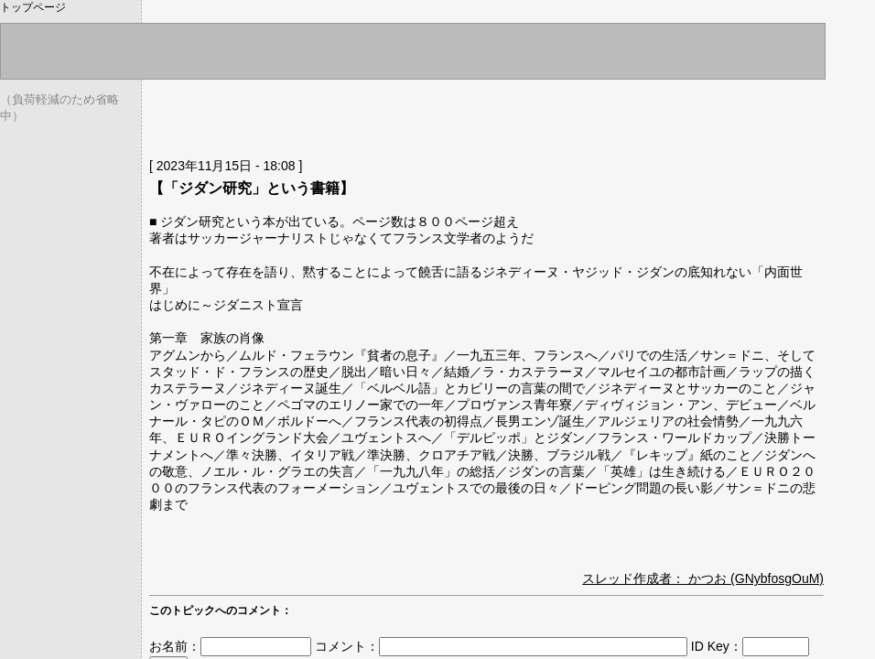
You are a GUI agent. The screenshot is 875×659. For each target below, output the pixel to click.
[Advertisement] (363, 114)
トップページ (33, 7)
